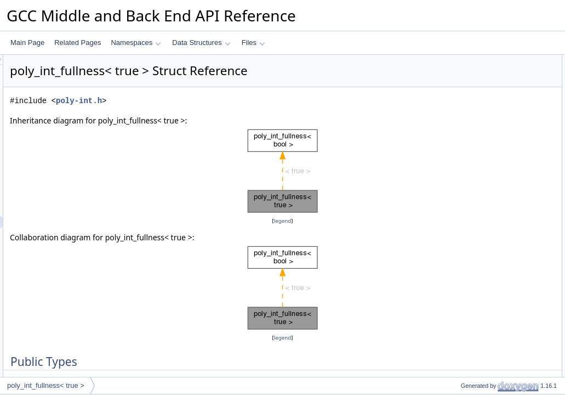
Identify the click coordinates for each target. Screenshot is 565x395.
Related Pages (77, 42)
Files (253, 42)
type (458, 73)
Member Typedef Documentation (490, 85)
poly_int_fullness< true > (45, 385)
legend (284, 220)
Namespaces (136, 42)
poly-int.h (216, 100)
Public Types (461, 61)
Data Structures (201, 42)
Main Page (27, 42)
